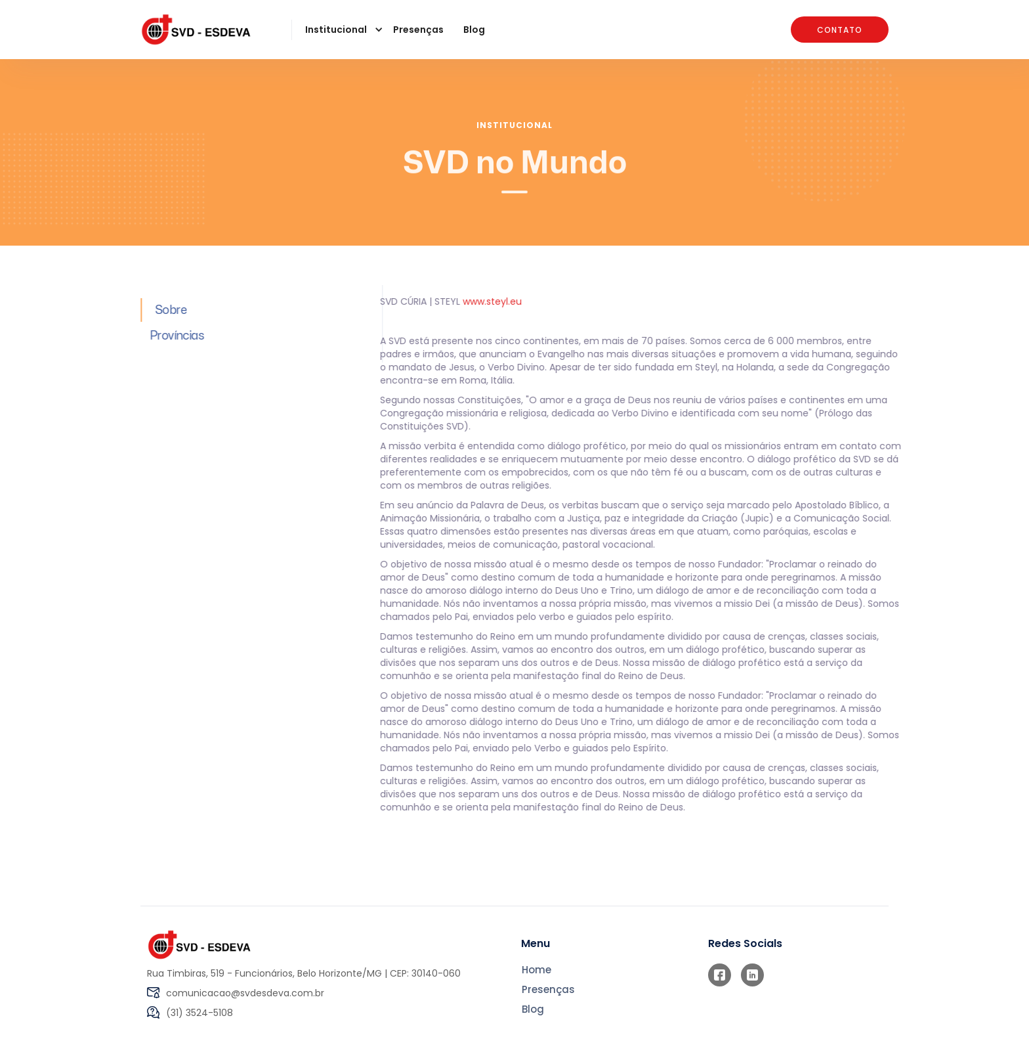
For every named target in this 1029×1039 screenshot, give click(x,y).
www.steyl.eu (486, 301)
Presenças (418, 29)
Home (536, 970)
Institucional (514, 125)
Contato (839, 29)
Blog (474, 29)
